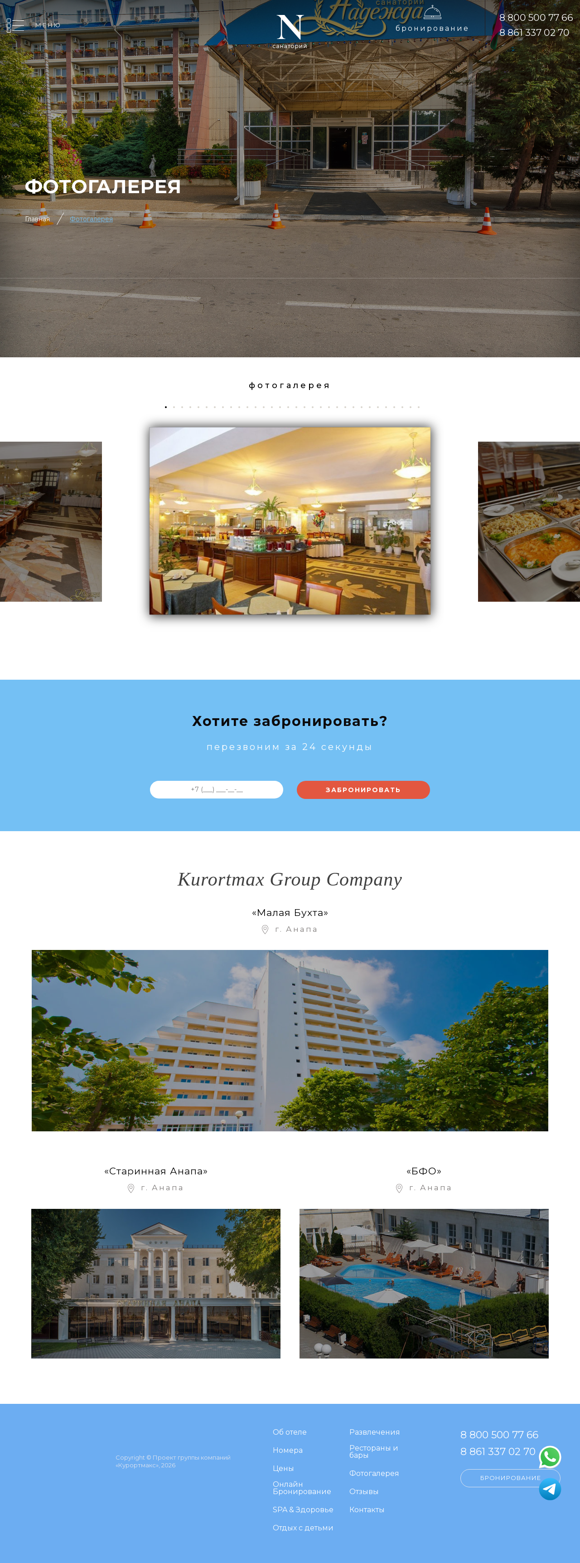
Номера (288, 1451)
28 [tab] (389, 407)
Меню (48, 25)
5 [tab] (201, 407)
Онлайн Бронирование (302, 1488)
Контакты (367, 1510)
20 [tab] (324, 407)
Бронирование (432, 28)
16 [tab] (291, 407)
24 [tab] (356, 407)
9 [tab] (234, 407)
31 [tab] (414, 407)
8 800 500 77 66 (536, 17)
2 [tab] (177, 407)
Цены (283, 1469)
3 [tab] (185, 407)
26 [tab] (373, 407)
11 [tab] (250, 407)
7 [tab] (218, 407)
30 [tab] (405, 407)
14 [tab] (275, 407)
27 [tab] (381, 407)
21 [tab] (332, 407)
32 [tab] (422, 407)
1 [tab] (168, 407)
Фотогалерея (91, 219)
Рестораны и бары (373, 1452)
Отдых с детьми (303, 1528)
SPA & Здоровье (303, 1510)
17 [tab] (299, 407)
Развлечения (374, 1432)
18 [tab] (307, 407)
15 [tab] (283, 407)
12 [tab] (259, 407)
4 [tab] (193, 407)
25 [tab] (365, 407)
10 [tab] (242, 407)
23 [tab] (348, 407)
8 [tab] (226, 407)
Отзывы (364, 1492)
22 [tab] (340, 407)
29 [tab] (397, 407)
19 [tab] (316, 407)
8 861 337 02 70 (534, 32)
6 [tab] (210, 407)
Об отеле (290, 1432)
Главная (37, 219)
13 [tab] (267, 407)
